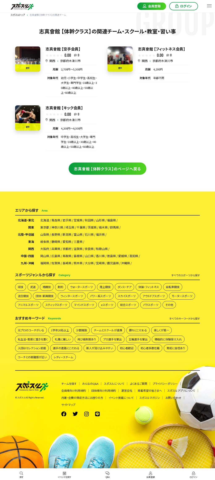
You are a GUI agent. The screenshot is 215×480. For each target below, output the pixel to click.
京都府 (67, 248)
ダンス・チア (124, 287)
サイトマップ (68, 405)
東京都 (44, 227)
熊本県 (78, 263)
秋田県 (89, 220)
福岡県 (44, 263)
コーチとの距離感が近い (32, 357)
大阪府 (44, 248)
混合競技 (23, 296)
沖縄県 (125, 263)
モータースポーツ (182, 296)
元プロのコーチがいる (31, 330)
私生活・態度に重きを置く (33, 339)
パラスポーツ (150, 305)
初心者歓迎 (127, 348)
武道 (33, 287)
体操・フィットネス (148, 287)
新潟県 (67, 234)
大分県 (89, 263)
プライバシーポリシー (165, 384)
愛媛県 (122, 255)
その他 (169, 305)
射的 (60, 287)
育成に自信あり (175, 348)
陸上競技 (105, 287)
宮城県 (78, 220)
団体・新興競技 (45, 296)
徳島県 (111, 255)
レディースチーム (63, 357)
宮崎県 (100, 263)
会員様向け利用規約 (73, 391)
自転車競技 (173, 287)
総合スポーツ (128, 305)
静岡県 (55, 241)
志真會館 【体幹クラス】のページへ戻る (107, 168)
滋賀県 (78, 248)
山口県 (89, 255)
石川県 (89, 234)
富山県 (78, 234)
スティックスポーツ (56, 305)
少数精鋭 (81, 330)
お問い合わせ (173, 398)
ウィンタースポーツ (71, 296)
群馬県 (114, 227)
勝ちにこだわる (138, 330)
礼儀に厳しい (63, 339)
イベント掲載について (121, 398)
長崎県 (67, 263)
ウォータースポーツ (81, 287)
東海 (31, 241)
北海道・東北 (26, 220)
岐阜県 (44, 241)
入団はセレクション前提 (32, 348)
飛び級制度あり (86, 339)
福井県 (100, 234)
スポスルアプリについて (181, 391)
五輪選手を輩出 (138, 339)
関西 (52, 60)
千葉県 (81, 227)
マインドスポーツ (84, 305)
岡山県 (44, 255)
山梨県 (44, 234)
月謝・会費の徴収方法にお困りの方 (82, 398)
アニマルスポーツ (28, 305)
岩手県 (67, 220)
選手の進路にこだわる (66, 348)
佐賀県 (55, 263)
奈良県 (89, 248)
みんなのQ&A (90, 384)
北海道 (44, 220)
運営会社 (126, 391)
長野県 (55, 234)
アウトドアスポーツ (154, 296)
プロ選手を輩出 (112, 339)
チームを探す (69, 384)
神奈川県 (57, 227)
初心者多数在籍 (150, 348)
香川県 (100, 255)
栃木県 (103, 227)
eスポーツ (107, 305)
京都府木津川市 (70, 60)
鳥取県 (67, 255)
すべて (185, 275)
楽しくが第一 (161, 330)
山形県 (100, 220)
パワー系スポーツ (100, 296)
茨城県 (92, 227)
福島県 (111, 220)
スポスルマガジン (149, 398)
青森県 (55, 220)
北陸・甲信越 (26, 234)
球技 (20, 287)
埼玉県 (70, 227)
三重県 (78, 241)
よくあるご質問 (138, 384)
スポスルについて (114, 384)
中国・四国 (27, 255)
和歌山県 (102, 248)
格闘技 (47, 287)
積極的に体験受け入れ (168, 339)
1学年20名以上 (60, 330)
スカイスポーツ (127, 296)
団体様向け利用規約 (103, 391)
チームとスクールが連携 (108, 330)
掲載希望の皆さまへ (150, 391)
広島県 (55, 255)
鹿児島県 (113, 263)
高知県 (133, 255)
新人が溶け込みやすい (99, 348)
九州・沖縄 (27, 263)
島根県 (78, 255)
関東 (31, 227)
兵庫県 (55, 248)
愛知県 (67, 241)
